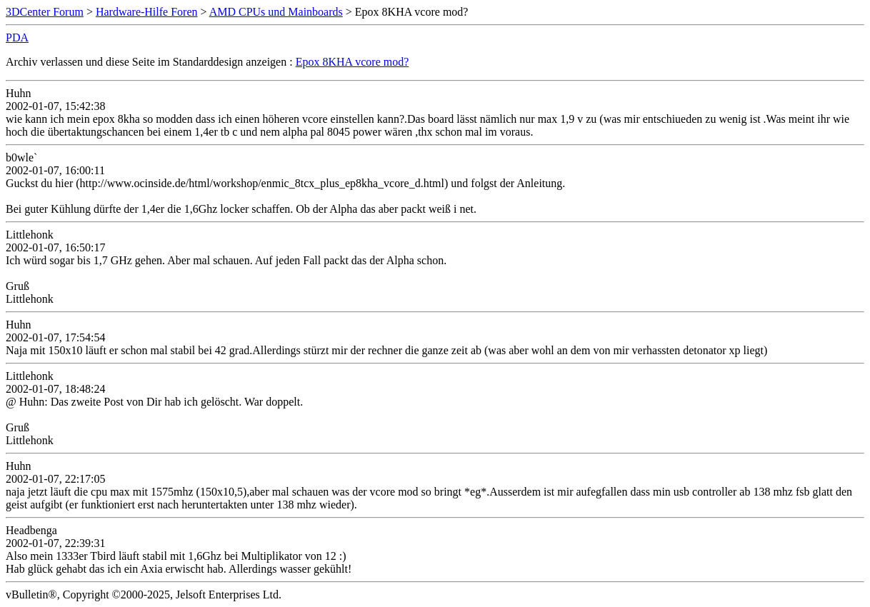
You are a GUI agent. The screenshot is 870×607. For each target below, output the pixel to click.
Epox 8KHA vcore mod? (352, 62)
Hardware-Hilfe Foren (147, 12)
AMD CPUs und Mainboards (276, 12)
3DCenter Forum (45, 12)
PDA (17, 37)
